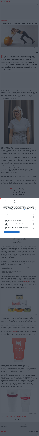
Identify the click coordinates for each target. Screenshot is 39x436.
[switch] (33, 217)
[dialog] (19, 218)
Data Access (19, 235)
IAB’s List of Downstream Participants (30, 209)
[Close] (37, 200)
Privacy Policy (25, 235)
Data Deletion (13, 235)
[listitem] (19, 214)
